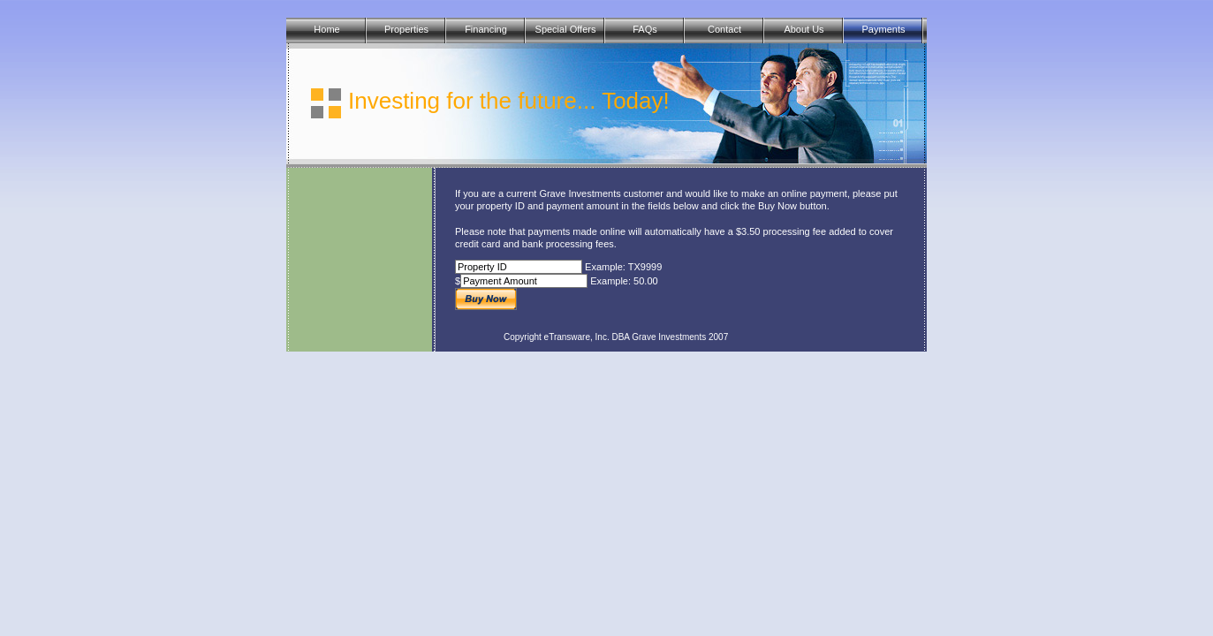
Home (326, 29)
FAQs (645, 29)
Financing (486, 29)
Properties (406, 29)
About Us (803, 29)
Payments (884, 29)
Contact (724, 29)
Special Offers (565, 29)
